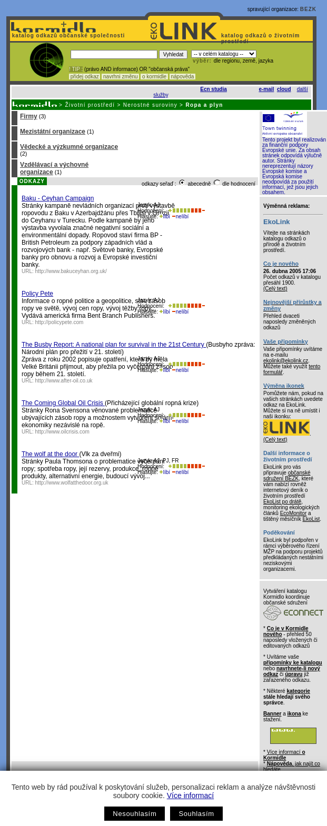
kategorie (298, 691)
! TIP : (76, 69)
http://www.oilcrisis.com (62, 432)
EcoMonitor (293, 513)
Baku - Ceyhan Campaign (58, 198)
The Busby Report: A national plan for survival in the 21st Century (114, 344)
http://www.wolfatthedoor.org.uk (71, 483)
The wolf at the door (50, 454)
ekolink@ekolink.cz (285, 361)
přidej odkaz (84, 76)
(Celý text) (275, 288)
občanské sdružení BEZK (287, 475)
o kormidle (154, 76)
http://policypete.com (59, 322)
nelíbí (180, 216)
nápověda (183, 76)
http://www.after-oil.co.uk (64, 381)
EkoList (311, 519)
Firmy (28, 116)
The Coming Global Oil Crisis (63, 403)
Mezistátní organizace (52, 131)
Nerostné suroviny (150, 105)
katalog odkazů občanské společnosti (67, 35)
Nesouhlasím (134, 814)
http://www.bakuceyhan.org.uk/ (71, 271)
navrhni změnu (120, 76)
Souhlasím (196, 814)
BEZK (308, 9)
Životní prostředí (90, 105)
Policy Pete (37, 293)
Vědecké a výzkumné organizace (69, 146)
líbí (165, 216)
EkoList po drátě (282, 502)
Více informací (190, 795)
